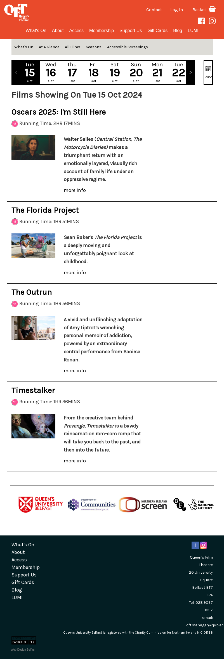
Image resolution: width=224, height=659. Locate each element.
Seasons (94, 47)
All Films (72, 47)
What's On (36, 30)
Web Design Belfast (23, 649)
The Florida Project (45, 210)
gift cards (157, 30)
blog (177, 30)
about (58, 30)
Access (76, 30)
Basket (204, 9)
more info (75, 190)
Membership (101, 30)
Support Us (130, 30)
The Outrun (31, 292)
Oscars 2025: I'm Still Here (58, 112)
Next (190, 72)
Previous (16, 72)
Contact (154, 9)
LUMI (193, 30)
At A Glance (49, 47)
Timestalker (33, 390)
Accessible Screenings (127, 47)
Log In (176, 9)
